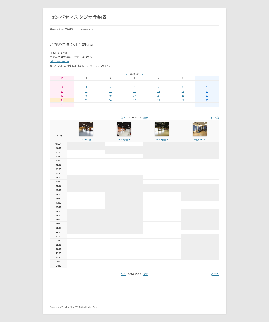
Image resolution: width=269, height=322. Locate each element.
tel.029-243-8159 (59, 61)
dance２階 (86, 139)
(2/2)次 (215, 117)
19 (110, 95)
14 (158, 91)
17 (62, 95)
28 (158, 100)
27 (134, 100)
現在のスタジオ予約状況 (61, 29)
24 (62, 100)
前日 (123, 117)
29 (183, 100)
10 (62, 91)
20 (134, 95)
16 (207, 91)
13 (134, 91)
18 (86, 95)
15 (183, 91)
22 (183, 95)
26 (110, 100)
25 (86, 100)
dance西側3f (162, 139)
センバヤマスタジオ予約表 (78, 17)
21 (158, 95)
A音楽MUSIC (200, 139)
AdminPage (87, 29)
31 (62, 104)
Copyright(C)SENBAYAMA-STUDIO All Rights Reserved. (76, 307)
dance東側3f (124, 139)
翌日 (145, 117)
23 (207, 95)
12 (110, 91)
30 (207, 100)
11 (86, 91)
